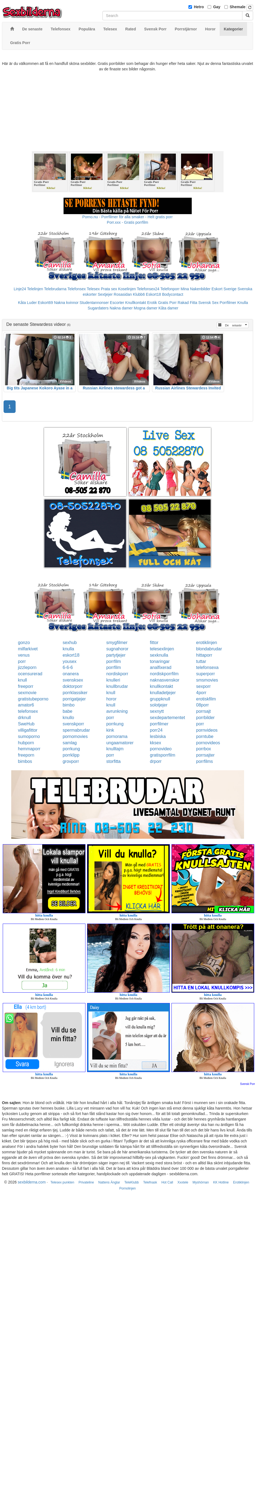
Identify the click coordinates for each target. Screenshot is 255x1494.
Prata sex (109, 289)
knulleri (113, 680)
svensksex (73, 680)
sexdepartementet (167, 717)
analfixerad (160, 667)
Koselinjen (127, 289)
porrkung (115, 724)
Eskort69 (45, 302)
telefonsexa (207, 667)
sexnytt (157, 711)
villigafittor (28, 730)
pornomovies (75, 736)
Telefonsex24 (148, 289)
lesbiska (158, 736)
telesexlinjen (162, 649)
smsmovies (207, 680)
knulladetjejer (163, 692)
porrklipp (71, 755)
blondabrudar (209, 649)
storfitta (113, 761)
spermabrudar (76, 730)
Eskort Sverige (223, 289)
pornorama (116, 736)
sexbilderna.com (32, 1182)
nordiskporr (117, 673)
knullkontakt (161, 686)
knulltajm (115, 748)
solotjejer (158, 705)
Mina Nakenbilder (196, 289)
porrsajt (203, 711)
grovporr (71, 761)
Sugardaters (98, 308)
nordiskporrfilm (164, 673)
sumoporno (29, 736)
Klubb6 (139, 294)
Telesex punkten (62, 1182)
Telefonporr (170, 289)
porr (22, 661)
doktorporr (73, 686)
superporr (205, 673)
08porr (202, 705)
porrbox (203, 748)
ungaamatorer (120, 742)
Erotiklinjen (241, 1182)
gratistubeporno (33, 699)
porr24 (156, 730)
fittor (154, 642)
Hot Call (167, 1182)
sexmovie (27, 692)
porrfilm (113, 661)
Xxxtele (182, 1182)
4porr (201, 692)
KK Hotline (221, 1182)
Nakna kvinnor (66, 302)
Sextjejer (105, 294)
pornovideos (208, 742)
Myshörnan (201, 1182)
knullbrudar (117, 686)
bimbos (25, 761)
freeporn (26, 755)
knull (22, 680)
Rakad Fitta (187, 302)
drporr (156, 761)
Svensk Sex (208, 302)
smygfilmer (116, 642)
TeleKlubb (131, 1182)
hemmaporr (29, 748)
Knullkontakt (135, 302)
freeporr (25, 686)
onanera (71, 673)
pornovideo (160, 748)
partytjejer (115, 655)
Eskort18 (153, 294)
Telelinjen (35, 289)
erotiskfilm (206, 699)
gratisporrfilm (162, 755)
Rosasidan (123, 294)
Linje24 (20, 289)
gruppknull (160, 699)
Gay (216, 7)
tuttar (201, 661)
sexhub (70, 642)
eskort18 (71, 655)
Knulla (242, 302)
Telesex (93, 289)
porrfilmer (159, 724)
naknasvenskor (164, 680)
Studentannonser (94, 302)
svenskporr (73, 724)
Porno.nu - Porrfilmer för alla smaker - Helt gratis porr (127, 217)
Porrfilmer (228, 302)
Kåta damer (168, 308)
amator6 (26, 705)
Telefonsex (76, 289)
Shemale (238, 7)
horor (111, 699)
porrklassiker (75, 692)
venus (24, 655)
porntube (204, 736)
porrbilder (205, 717)
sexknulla (159, 655)
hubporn (26, 742)
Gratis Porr (167, 302)
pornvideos (206, 730)
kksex (155, 742)
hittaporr (204, 655)
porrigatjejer (74, 699)
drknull (24, 717)
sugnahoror (117, 649)
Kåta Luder (27, 302)
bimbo (69, 705)
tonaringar (160, 661)
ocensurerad (30, 673)
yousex (70, 661)
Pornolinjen (127, 1188)
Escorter (117, 302)
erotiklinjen (206, 642)
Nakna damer (121, 308)
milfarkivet (28, 649)
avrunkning (117, 711)
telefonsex (28, 711)
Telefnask (150, 1182)
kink (110, 730)
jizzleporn (27, 667)
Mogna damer (145, 308)
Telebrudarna (55, 289)
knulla (68, 649)
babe (68, 711)
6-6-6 (68, 667)
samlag (70, 742)
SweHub (26, 724)
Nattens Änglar (109, 1182)
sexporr (203, 686)
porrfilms (204, 761)
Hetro (199, 7)
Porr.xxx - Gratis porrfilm (127, 222)
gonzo (24, 642)
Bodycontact (172, 294)
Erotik (152, 302)
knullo (68, 717)
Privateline (86, 1182)
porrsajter (205, 755)
